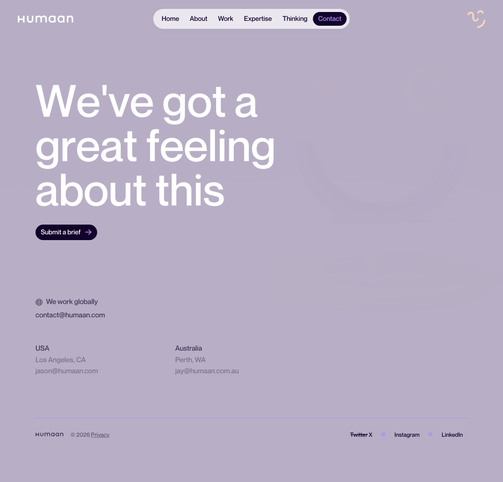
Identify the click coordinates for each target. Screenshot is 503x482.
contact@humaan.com (70, 314)
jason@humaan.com (66, 370)
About (199, 19)
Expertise (258, 19)
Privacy (100, 434)
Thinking (295, 19)
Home (170, 19)
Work (225, 19)
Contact (329, 19)
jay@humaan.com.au (207, 370)
